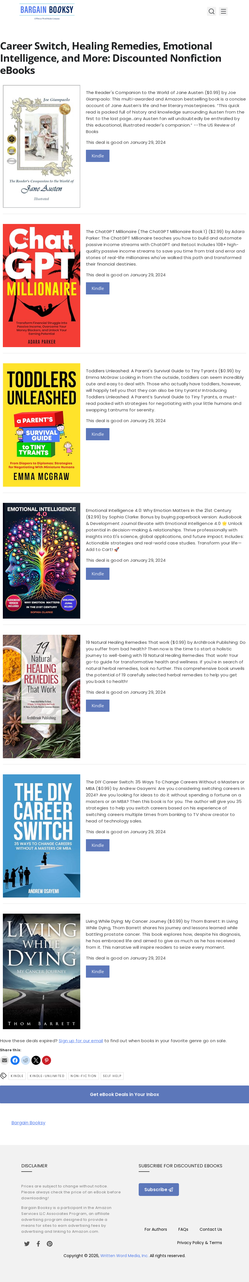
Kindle (98, 156)
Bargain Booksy (28, 1122)
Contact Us (211, 1229)
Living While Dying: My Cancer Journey (126, 921)
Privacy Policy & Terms (199, 1242)
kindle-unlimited (47, 1076)
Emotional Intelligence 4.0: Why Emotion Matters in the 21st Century (158, 510)
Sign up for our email (81, 1041)
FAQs (183, 1229)
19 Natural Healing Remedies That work (127, 642)
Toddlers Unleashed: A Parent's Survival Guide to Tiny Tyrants (151, 371)
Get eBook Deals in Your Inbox (124, 1094)
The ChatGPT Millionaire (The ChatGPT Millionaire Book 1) (146, 231)
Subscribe (158, 1190)
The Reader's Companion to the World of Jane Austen (145, 92)
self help (112, 1076)
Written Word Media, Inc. (124, 1256)
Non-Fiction (84, 1076)
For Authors (156, 1229)
